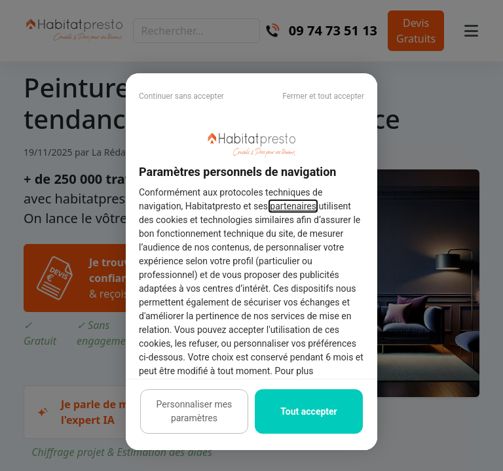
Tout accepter (308, 411)
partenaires (293, 206)
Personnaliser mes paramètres (195, 411)
